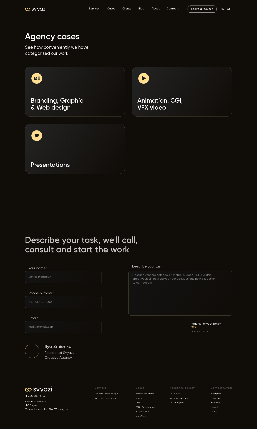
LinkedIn (215, 407)
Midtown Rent (142, 412)
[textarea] (175, 286)
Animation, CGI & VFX (105, 398)
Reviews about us (179, 398)
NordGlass (141, 416)
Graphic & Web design (106, 394)
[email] (59, 326)
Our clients (175, 394)
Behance (215, 403)
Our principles (177, 403)
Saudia (139, 398)
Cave (138, 403)
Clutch (214, 412)
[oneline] (58, 276)
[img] (32, 351)
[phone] (58, 302)
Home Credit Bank (145, 394)
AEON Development (146, 407)
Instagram (216, 394)
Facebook (216, 398)
